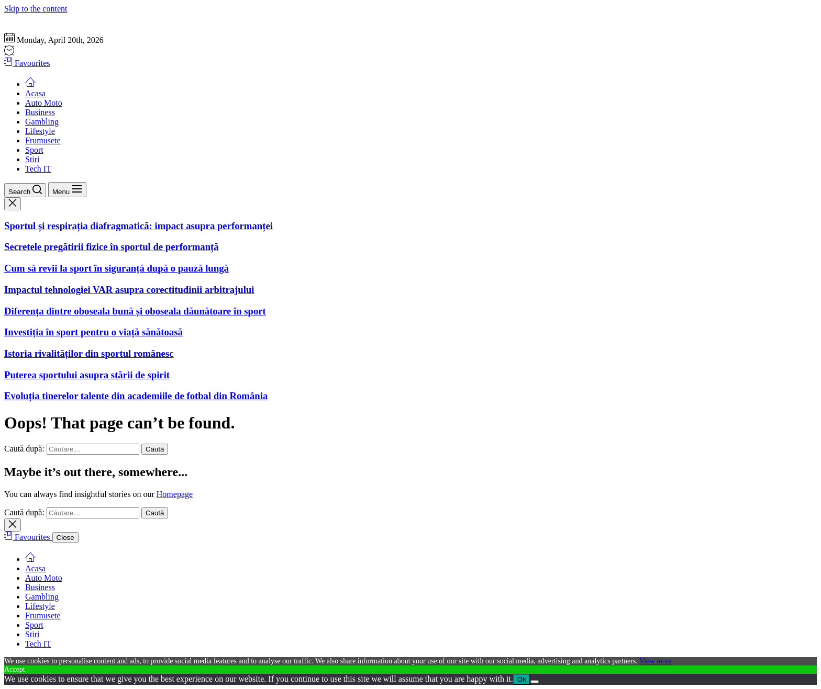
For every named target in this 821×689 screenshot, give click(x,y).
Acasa (35, 93)
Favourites (27, 63)
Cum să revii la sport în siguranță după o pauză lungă (116, 268)
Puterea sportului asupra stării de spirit (87, 374)
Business (40, 112)
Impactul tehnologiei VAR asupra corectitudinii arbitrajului (129, 289)
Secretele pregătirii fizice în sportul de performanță (111, 246)
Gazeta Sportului (32, 18)
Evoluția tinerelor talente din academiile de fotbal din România (136, 395)
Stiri (32, 159)
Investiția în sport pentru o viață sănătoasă (93, 331)
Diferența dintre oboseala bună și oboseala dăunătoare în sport (135, 311)
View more (655, 661)
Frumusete (43, 140)
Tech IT (38, 168)
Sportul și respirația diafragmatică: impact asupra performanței (138, 225)
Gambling (42, 121)
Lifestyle (40, 131)
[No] (534, 681)
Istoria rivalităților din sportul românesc (89, 353)
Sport (34, 149)
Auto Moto (43, 102)
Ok (521, 679)
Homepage (175, 494)
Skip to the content (35, 8)
